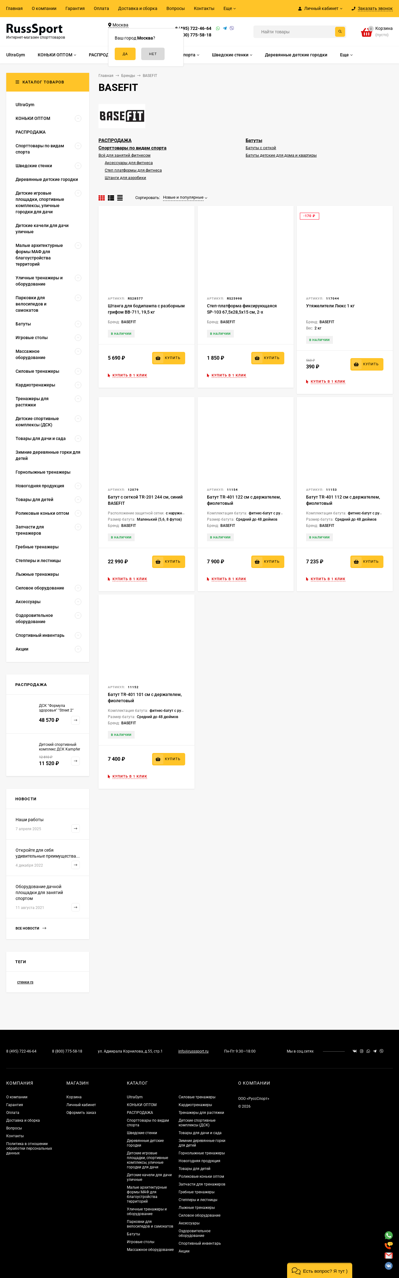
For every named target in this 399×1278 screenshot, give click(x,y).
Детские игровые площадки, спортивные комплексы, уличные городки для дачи (147, 1160)
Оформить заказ (81, 1112)
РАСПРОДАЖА (115, 140)
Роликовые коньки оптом (201, 1176)
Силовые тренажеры (197, 1097)
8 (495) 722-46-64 (193, 28)
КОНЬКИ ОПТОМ (141, 1105)
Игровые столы (140, 1242)
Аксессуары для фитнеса (129, 162)
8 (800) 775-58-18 (193, 34)
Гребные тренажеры (196, 1192)
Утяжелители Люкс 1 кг (330, 305)
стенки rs (25, 982)
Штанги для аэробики (125, 177)
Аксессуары (189, 1223)
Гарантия (75, 8)
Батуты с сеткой (261, 147)
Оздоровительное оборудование (194, 1233)
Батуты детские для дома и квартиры (281, 155)
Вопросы (175, 8)
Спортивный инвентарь (200, 1243)
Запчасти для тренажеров (202, 1184)
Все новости (31, 928)
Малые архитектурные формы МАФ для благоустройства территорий (147, 1194)
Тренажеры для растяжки (201, 1112)
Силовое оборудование (199, 1215)
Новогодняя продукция (199, 1161)
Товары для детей (194, 1169)
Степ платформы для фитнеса (133, 170)
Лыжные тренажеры (197, 1207)
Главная (14, 8)
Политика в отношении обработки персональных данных (29, 1148)
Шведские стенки (142, 1133)
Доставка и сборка (137, 8)
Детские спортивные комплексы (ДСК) (197, 1122)
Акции (184, 1251)
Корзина (74, 1097)
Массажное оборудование (150, 1249)
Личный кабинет (81, 1105)
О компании (44, 8)
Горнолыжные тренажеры (202, 1153)
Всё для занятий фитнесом (125, 155)
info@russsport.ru (193, 1051)
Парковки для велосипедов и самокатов (150, 1223)
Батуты (254, 140)
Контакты (204, 8)
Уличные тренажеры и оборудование (147, 1211)
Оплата (101, 8)
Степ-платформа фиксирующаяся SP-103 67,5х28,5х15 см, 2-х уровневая (242, 312)
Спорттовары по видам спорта (132, 148)
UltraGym (135, 1097)
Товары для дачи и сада (200, 1133)
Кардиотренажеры (195, 1105)
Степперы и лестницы (198, 1200)
